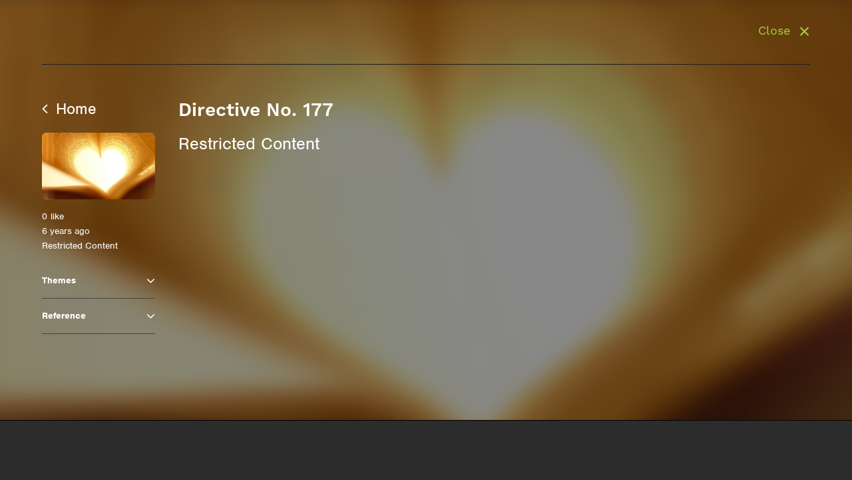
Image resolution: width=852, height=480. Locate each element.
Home (69, 109)
